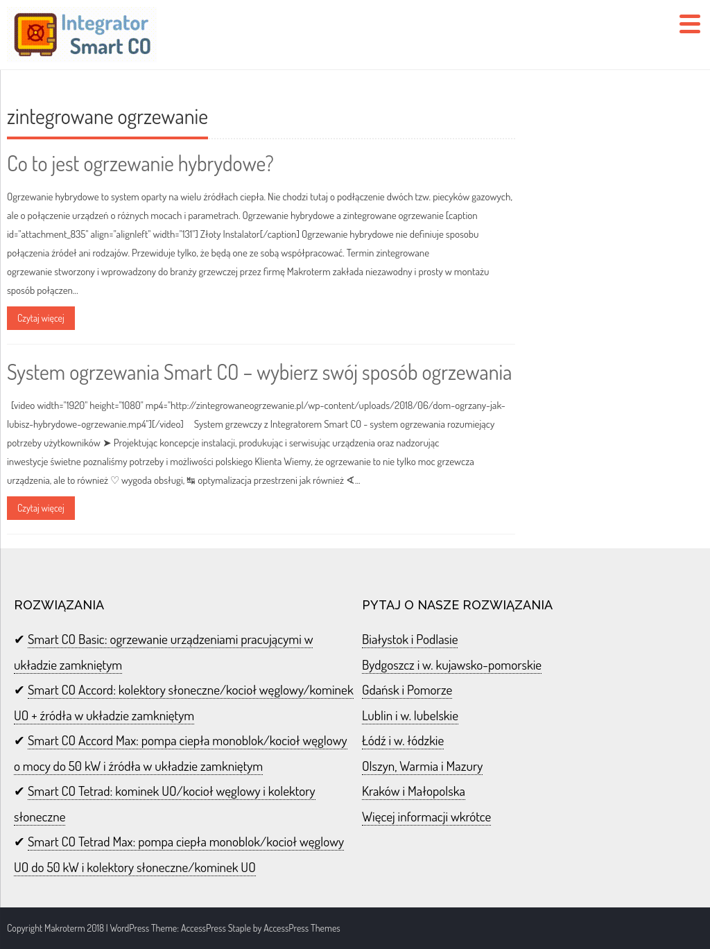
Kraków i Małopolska (413, 790)
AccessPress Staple (216, 928)
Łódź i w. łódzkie (403, 740)
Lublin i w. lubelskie (410, 715)
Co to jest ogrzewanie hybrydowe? (140, 163)
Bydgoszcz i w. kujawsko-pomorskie (452, 664)
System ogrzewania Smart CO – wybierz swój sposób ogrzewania (259, 371)
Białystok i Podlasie (410, 638)
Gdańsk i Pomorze (407, 689)
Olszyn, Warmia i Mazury (422, 765)
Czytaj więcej (40, 318)
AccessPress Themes (301, 928)
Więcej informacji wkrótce (426, 816)
